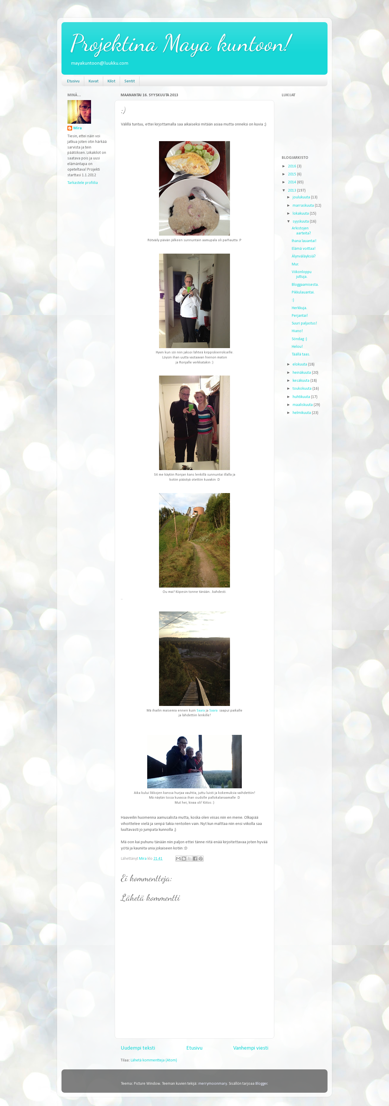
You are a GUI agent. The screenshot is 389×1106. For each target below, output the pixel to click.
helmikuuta (302, 413)
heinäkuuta (302, 373)
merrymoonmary (212, 1084)
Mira (77, 128)
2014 (292, 182)
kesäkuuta (301, 381)
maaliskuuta (303, 405)
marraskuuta (304, 206)
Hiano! (297, 331)
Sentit (129, 81)
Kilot (111, 81)
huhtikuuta (302, 397)
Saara (201, 710)
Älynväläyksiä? (304, 256)
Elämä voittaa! (303, 249)
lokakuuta (301, 214)
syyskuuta (301, 222)
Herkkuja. (299, 308)
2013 (292, 191)
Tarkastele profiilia (82, 183)
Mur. (295, 264)
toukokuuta (302, 389)
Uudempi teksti (138, 1048)
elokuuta (300, 364)
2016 (292, 166)
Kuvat (93, 81)
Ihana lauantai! (304, 241)
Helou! (297, 347)
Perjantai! (300, 316)
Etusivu (73, 81)
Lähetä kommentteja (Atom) (154, 1060)
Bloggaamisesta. (305, 285)
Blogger (261, 1084)
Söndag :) (299, 339)
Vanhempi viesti (250, 1048)
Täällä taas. (301, 354)
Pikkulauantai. (303, 292)
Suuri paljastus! (304, 323)
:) (293, 300)
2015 (292, 174)
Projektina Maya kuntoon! (180, 43)
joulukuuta (302, 197)
